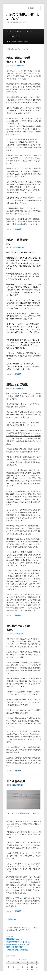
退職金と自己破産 (17, 384)
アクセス (18, 31)
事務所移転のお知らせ (14, 939)
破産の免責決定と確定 (14, 947)
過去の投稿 (11, 919)
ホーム (9, 31)
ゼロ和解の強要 (15, 781)
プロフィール (29, 31)
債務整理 (18, 229)
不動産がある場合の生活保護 (17, 950)
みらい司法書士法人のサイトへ (17, 41)
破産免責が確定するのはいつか (17, 944)
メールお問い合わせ (13, 36)
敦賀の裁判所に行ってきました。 (18, 942)
